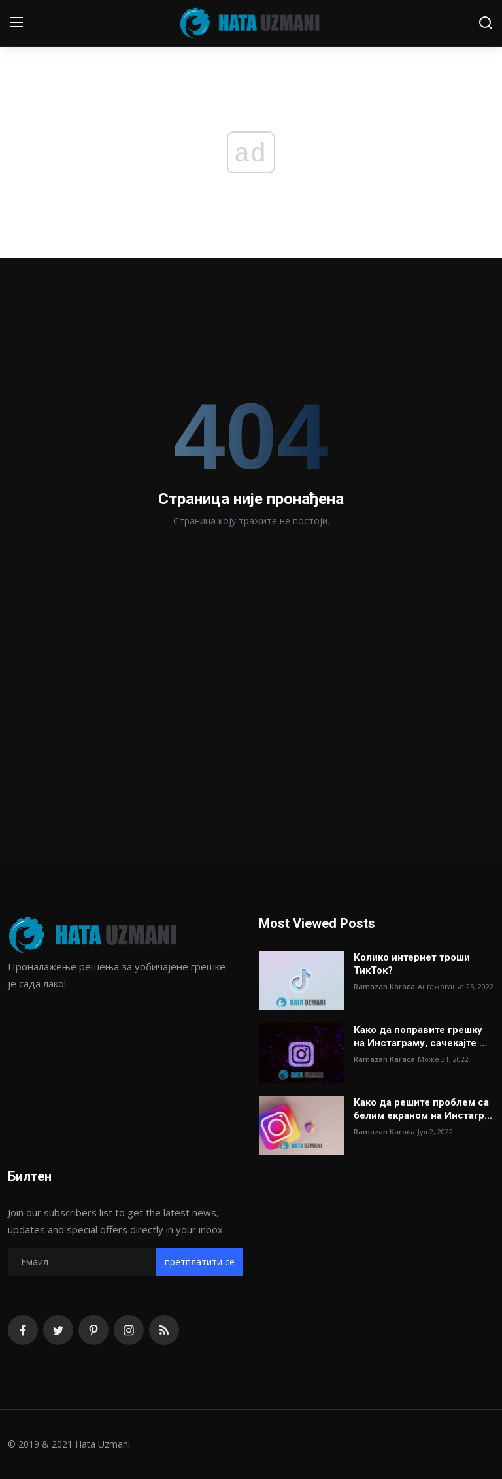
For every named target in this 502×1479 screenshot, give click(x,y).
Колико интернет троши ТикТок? (412, 963)
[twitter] (58, 1330)
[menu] (16, 22)
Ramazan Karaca (384, 986)
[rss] (164, 1330)
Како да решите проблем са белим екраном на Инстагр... (423, 1108)
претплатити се (200, 1261)
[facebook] (23, 1330)
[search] (485, 22)
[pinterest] (93, 1330)
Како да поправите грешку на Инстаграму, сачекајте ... (420, 1036)
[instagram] (129, 1330)
